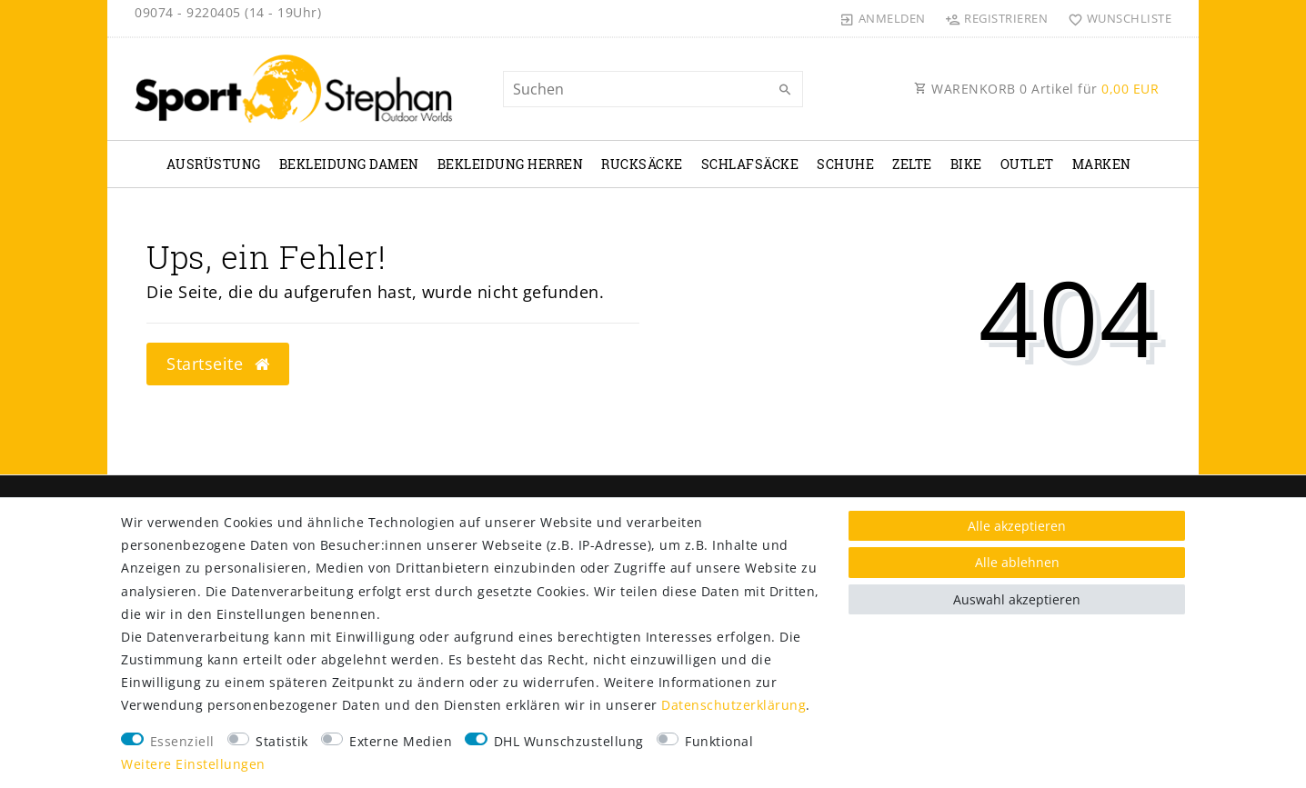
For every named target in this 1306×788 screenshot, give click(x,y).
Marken (1101, 164)
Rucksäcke (642, 164)
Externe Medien (400, 741)
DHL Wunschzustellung (569, 741)
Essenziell (182, 741)
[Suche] (785, 90)
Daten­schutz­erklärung (733, 704)
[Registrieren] (997, 18)
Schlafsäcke (750, 164)
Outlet (1027, 164)
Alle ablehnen (1017, 562)
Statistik (282, 741)
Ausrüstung (213, 164)
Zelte (912, 164)
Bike (966, 164)
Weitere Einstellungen (193, 764)
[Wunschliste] (1115, 18)
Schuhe (845, 164)
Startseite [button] (217, 363)
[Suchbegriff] (653, 89)
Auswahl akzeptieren (1016, 599)
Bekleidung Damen (349, 164)
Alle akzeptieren (1017, 525)
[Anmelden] (883, 18)
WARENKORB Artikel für (1036, 88)
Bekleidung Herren (510, 164)
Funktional (719, 741)
